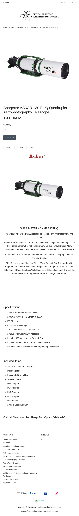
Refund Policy (52, 511)
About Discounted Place (12, 449)
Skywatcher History (10, 479)
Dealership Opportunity (12, 466)
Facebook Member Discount (14, 446)
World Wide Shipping (11, 463)
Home (5, 27)
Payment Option (9, 483)
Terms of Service (27, 511)
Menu (6, 2)
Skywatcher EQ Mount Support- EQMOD (19, 456)
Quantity (7, 125)
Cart (73, 2)
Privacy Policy (40, 511)
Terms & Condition (10, 439)
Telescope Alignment (11, 453)
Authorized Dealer (10, 470)
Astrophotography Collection (14, 459)
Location (6, 443)
